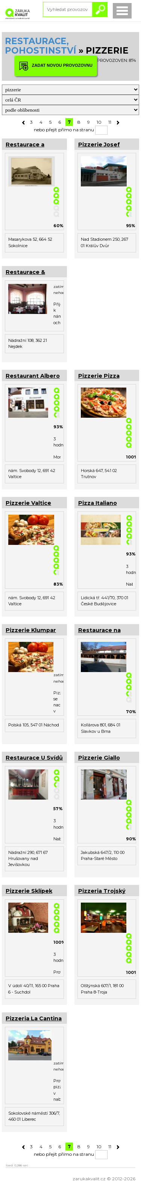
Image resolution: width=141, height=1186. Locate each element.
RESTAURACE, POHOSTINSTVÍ (40, 46)
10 (99, 122)
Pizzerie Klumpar (31, 630)
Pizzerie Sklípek (29, 891)
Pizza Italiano (97, 503)
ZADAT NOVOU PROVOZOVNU (55, 66)
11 (109, 122)
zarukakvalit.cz (89, 1178)
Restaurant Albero (33, 375)
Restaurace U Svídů (34, 757)
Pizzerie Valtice (28, 503)
